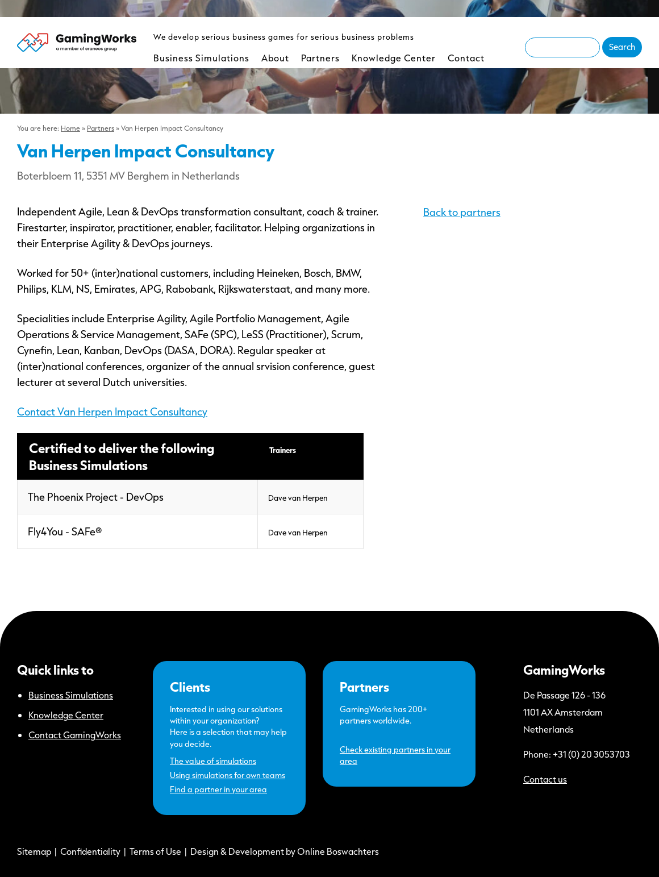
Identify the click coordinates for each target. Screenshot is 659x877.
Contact (466, 58)
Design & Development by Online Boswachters (284, 851)
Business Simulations (201, 58)
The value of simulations (213, 760)
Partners (320, 58)
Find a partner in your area (218, 789)
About (275, 58)
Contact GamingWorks (74, 735)
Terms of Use (155, 851)
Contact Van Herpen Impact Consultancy (112, 411)
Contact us (545, 779)
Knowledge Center (394, 58)
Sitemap (34, 851)
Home (70, 127)
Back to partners (461, 212)
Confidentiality (90, 851)
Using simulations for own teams (227, 775)
